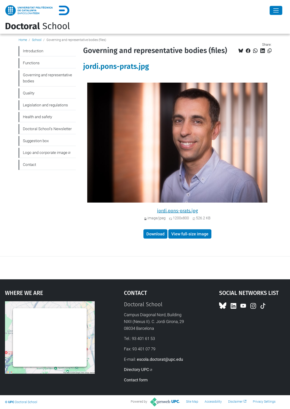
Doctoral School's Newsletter (47, 129)
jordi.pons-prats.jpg (116, 66)
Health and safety (37, 117)
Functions (31, 63)
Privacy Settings (264, 401)
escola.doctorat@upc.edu (160, 359)
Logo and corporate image (45, 152)
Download (155, 234)
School (37, 26)
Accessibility (213, 401)
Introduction (33, 51)
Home (23, 40)
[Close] (276, 10)
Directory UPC (136, 369)
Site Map (192, 401)
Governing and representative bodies (47, 78)
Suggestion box (36, 141)
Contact (29, 164)
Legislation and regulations (45, 105)
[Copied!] (269, 50)
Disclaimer (235, 401)
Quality (28, 93)
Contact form (136, 380)
